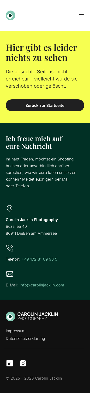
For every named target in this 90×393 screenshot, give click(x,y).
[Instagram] (23, 363)
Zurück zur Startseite (45, 105)
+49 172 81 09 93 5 (39, 259)
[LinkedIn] (9, 363)
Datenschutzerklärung (25, 338)
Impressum (15, 330)
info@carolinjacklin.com (42, 285)
